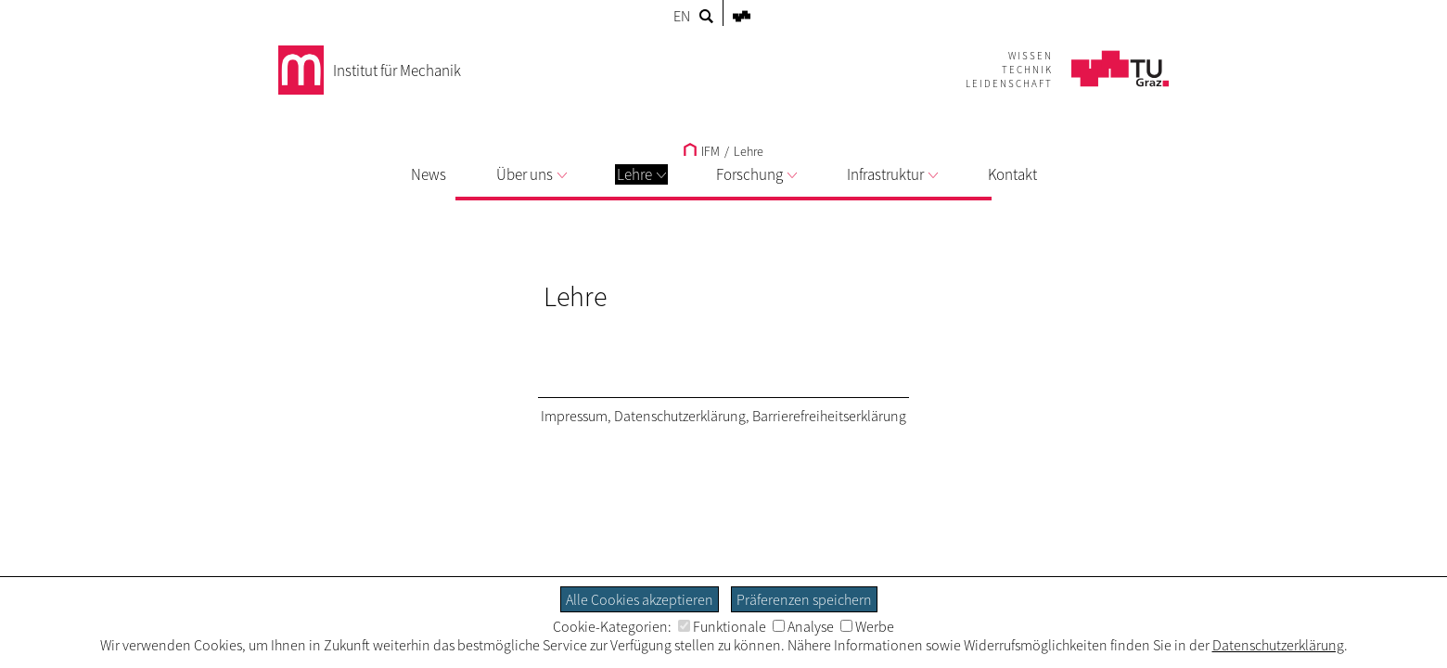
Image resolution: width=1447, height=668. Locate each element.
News (428, 174)
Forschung (756, 174)
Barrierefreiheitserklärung (829, 415)
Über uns (531, 174)
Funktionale (722, 626)
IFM (702, 151)
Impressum (574, 415)
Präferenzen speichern (804, 599)
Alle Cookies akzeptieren (639, 599)
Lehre (641, 174)
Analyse (803, 626)
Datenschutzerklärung (680, 415)
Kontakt (1012, 174)
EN (681, 15)
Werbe (867, 626)
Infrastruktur (892, 174)
